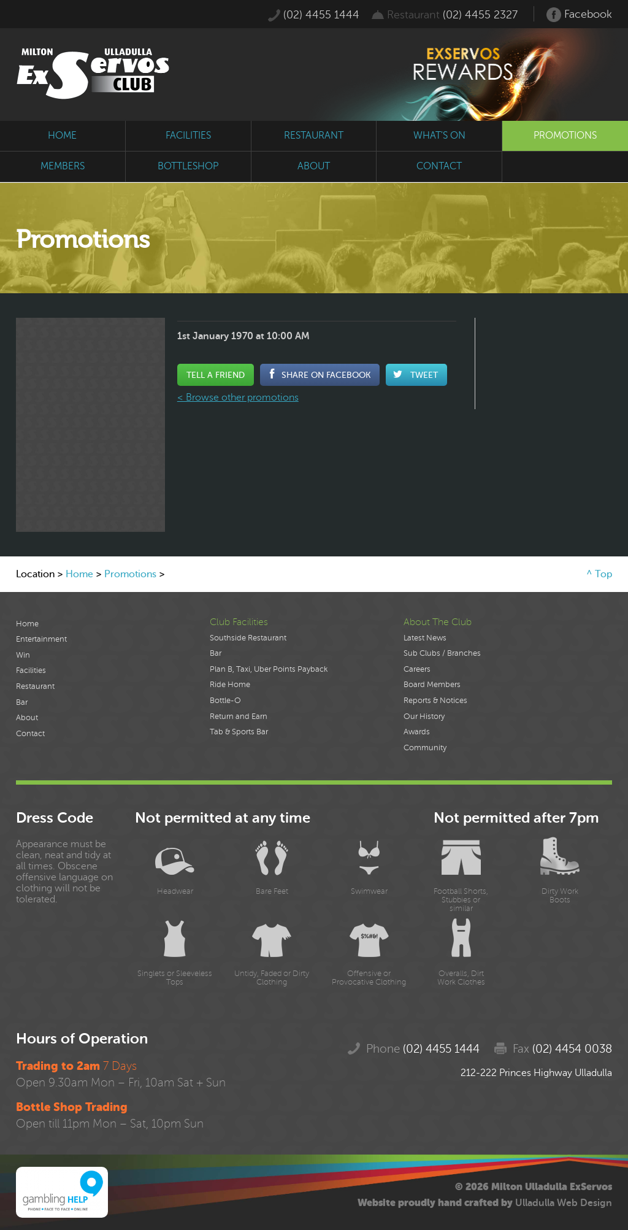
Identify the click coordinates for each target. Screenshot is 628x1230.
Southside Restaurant (248, 638)
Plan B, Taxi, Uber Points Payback (268, 669)
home (62, 135)
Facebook (579, 14)
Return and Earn (238, 716)
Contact (30, 733)
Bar (22, 702)
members (62, 166)
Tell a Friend (215, 375)
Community (425, 748)
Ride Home (230, 684)
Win (23, 655)
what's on (439, 135)
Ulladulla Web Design (563, 1203)
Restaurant (35, 686)
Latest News (425, 638)
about (313, 166)
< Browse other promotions (238, 397)
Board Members (432, 684)
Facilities (31, 670)
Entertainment (41, 639)
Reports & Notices (435, 700)
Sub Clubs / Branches (442, 653)
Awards (417, 732)
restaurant (313, 135)
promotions (565, 135)
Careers (417, 669)
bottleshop (188, 166)
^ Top (599, 574)
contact (439, 166)
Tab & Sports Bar (239, 732)
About (27, 717)
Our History (424, 716)
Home (79, 574)
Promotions (130, 574)
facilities (188, 135)
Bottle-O (225, 700)
